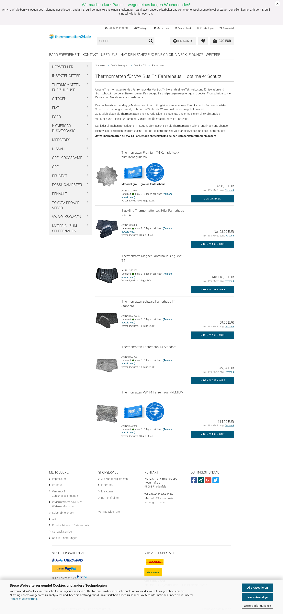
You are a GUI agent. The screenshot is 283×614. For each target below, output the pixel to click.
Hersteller (62, 67)
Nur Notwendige (257, 597)
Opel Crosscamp (67, 158)
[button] (183, 28)
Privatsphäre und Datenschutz (70, 525)
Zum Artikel (212, 198)
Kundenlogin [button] (205, 28)
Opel (56, 167)
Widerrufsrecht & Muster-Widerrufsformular (67, 504)
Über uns (109, 55)
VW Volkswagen (66, 217)
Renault (59, 194)
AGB (55, 519)
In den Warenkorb (212, 244)
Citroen (59, 99)
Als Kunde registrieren (114, 478)
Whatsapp (141, 28)
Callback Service (62, 531)
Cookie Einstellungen (64, 537)
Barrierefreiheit (64, 55)
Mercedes (61, 140)
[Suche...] (150, 41)
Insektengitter (66, 76)
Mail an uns (161, 28)
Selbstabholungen (63, 512)
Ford (56, 117)
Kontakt (90, 55)
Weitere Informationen (257, 605)
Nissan (58, 149)
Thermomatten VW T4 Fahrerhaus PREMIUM (152, 392)
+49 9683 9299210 (117, 28)
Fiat (55, 108)
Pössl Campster (67, 185)
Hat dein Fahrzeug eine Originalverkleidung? (161, 55)
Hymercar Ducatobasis (63, 128)
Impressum (59, 478)
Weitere (213, 55)
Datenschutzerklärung (23, 598)
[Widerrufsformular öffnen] (109, 511)
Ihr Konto (107, 485)
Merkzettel (227, 28)
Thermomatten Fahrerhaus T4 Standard (148, 347)
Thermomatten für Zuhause (66, 87)
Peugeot (59, 176)
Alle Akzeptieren (257, 587)
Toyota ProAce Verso (65, 205)
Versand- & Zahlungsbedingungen (65, 493)
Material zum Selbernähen (64, 228)
